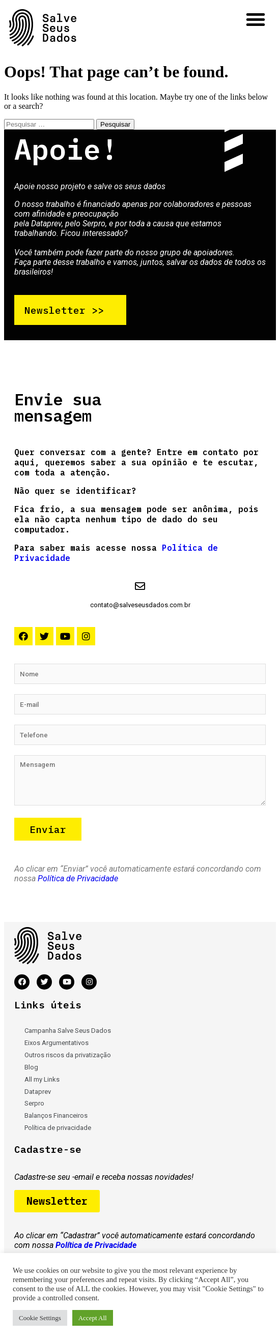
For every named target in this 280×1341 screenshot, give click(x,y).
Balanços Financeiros (56, 1115)
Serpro (34, 1103)
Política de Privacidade (78, 878)
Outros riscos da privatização (67, 1055)
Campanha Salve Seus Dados (67, 1030)
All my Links (42, 1079)
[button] (255, 19)
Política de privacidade (57, 1127)
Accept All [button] (92, 1318)
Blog (31, 1067)
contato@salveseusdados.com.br (140, 605)
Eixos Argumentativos (56, 1043)
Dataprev (37, 1091)
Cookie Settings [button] (40, 1318)
